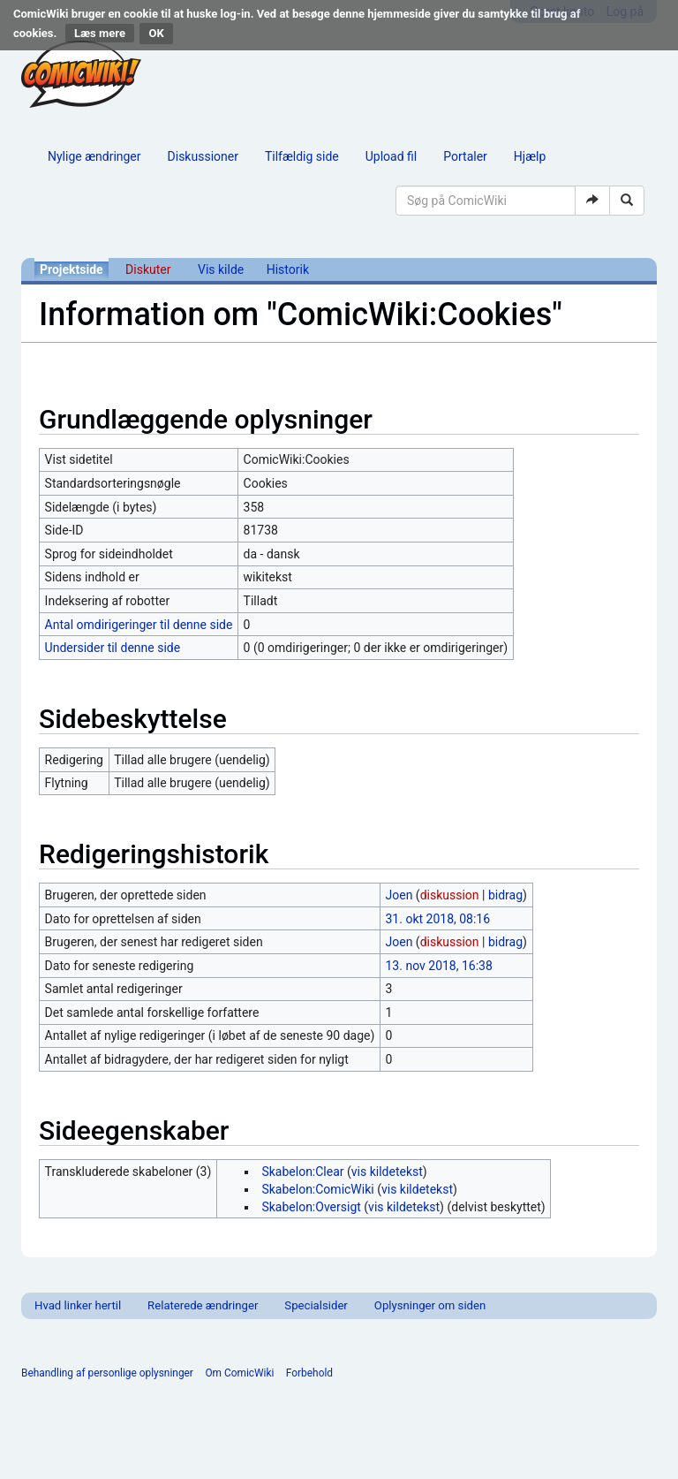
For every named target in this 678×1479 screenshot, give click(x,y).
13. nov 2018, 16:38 (439, 966)
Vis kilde (221, 269)
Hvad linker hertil (77, 1305)
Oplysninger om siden (430, 1305)
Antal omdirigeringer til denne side (139, 625)
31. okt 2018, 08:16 (438, 919)
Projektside (71, 269)
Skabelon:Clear (302, 1171)
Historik (288, 269)
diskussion (449, 895)
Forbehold (309, 1373)
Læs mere (99, 33)
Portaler (465, 156)
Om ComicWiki (239, 1373)
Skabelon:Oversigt (310, 1207)
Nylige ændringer (94, 156)
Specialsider (315, 1305)
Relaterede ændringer (202, 1305)
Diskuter (147, 269)
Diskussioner (203, 156)
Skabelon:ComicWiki (317, 1189)
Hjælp (530, 156)
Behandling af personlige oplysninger (107, 1373)
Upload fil (391, 156)
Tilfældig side (302, 156)
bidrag (505, 895)
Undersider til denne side (113, 648)
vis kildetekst (387, 1171)
